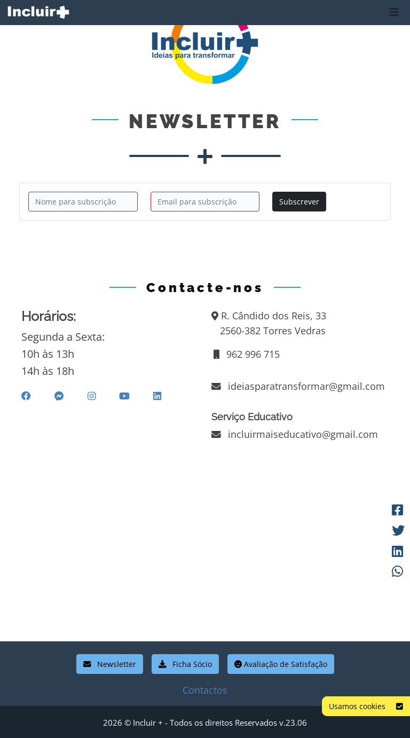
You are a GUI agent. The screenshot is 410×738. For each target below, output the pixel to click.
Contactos (205, 690)
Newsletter (109, 664)
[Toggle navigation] (394, 12)
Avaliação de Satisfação (280, 664)
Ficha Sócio (185, 664)
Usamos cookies (366, 706)
